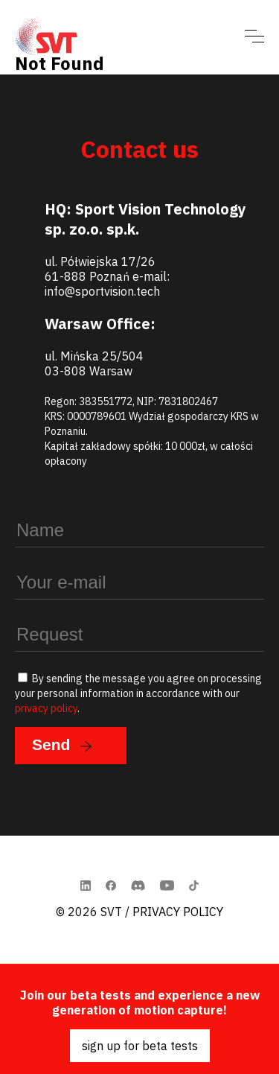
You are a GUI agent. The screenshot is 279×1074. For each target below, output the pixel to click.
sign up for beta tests (140, 1045)
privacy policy (46, 708)
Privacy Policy (177, 911)
